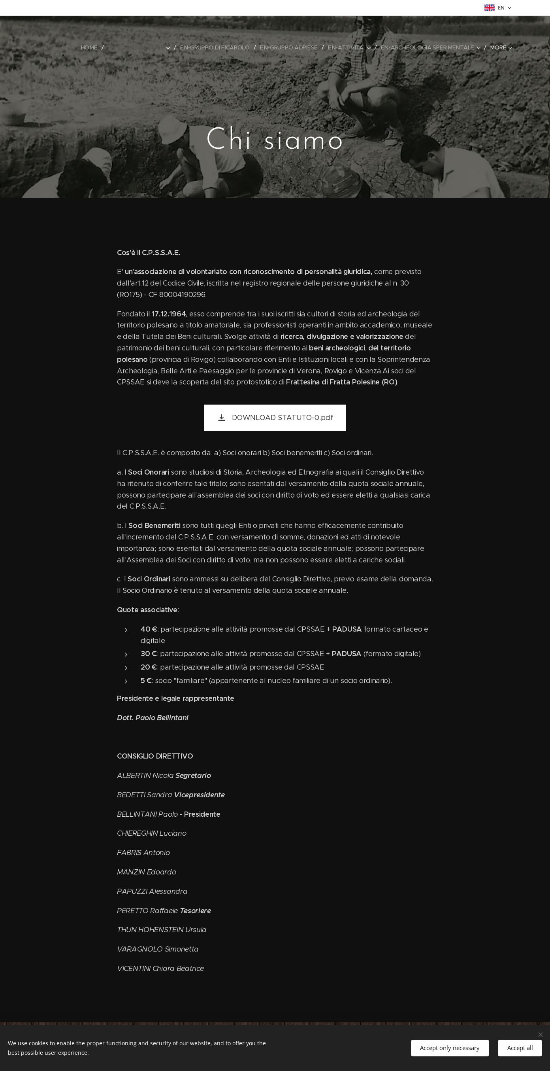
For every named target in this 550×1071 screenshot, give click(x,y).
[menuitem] (91, 47)
